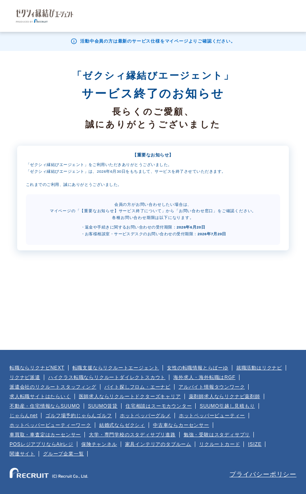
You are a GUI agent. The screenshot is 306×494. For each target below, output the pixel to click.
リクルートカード (219, 444)
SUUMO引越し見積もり (227, 406)
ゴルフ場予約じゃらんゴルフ (78, 415)
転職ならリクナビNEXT (37, 368)
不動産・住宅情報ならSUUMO (45, 406)
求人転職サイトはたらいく (40, 396)
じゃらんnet (23, 415)
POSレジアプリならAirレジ (41, 444)
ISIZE (254, 444)
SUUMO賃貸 (103, 406)
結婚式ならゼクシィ (122, 425)
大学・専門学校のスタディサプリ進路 (132, 434)
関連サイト (22, 454)
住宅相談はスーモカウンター (159, 406)
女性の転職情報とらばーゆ (197, 368)
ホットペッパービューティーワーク (50, 425)
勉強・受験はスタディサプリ (217, 434)
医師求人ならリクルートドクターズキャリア (130, 396)
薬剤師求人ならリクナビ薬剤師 (224, 396)
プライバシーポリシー (263, 474)
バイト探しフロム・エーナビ (137, 387)
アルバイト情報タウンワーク (211, 387)
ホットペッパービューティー (212, 415)
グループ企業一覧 (63, 454)
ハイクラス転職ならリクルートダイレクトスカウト (106, 377)
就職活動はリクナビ (259, 368)
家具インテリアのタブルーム (158, 444)
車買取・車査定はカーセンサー (45, 434)
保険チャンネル (99, 444)
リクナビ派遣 (25, 377)
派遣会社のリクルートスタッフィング (53, 387)
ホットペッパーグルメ (145, 415)
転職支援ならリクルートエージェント (116, 368)
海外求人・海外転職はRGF (204, 377)
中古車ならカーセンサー (181, 425)
